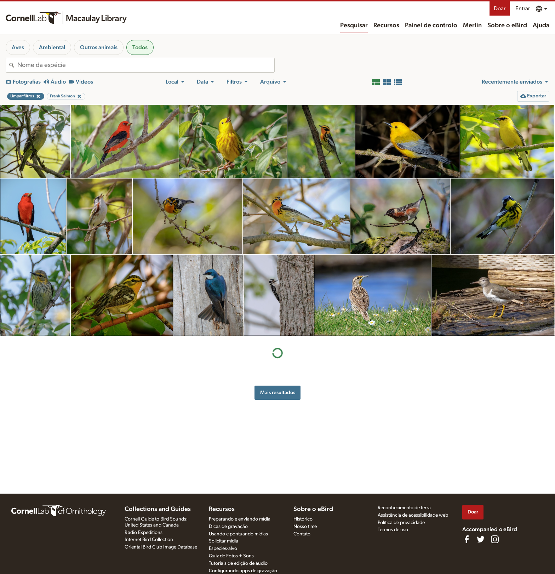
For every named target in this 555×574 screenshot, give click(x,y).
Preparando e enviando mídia (239, 519)
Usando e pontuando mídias (238, 534)
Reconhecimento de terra (404, 507)
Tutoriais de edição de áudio (238, 563)
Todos (140, 47)
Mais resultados (277, 392)
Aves (18, 47)
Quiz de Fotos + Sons (231, 555)
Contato (301, 534)
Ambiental (52, 47)
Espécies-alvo (223, 548)
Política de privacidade (401, 522)
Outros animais (99, 47)
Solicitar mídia (223, 541)
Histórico (303, 519)
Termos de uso (393, 529)
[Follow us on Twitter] (480, 539)
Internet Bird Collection (149, 539)
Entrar (522, 8)
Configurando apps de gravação (243, 570)
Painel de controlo (431, 25)
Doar (499, 8)
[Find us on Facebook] (466, 539)
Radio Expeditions (143, 532)
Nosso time (305, 526)
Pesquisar (354, 25)
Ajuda (541, 25)
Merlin (472, 25)
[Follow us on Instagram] (495, 539)
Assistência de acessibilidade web (413, 515)
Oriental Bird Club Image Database (161, 547)
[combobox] (145, 65)
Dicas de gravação (228, 526)
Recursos (386, 25)
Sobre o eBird (507, 25)
